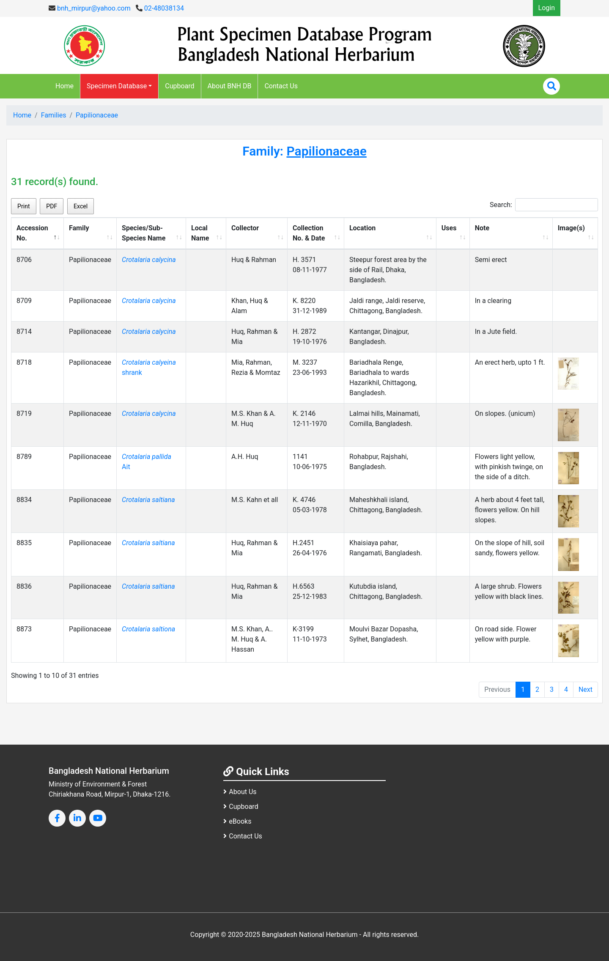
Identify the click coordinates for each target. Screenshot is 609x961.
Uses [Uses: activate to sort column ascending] (449, 228)
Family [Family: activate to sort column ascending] (79, 228)
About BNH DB (230, 86)
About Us (239, 792)
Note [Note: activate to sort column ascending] (482, 228)
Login (546, 8)
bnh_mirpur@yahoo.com (90, 8)
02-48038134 (160, 8)
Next (586, 689)
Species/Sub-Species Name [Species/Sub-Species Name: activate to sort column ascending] (143, 233)
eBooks (237, 821)
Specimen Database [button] (117, 86)
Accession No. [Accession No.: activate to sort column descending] (32, 233)
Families (53, 115)
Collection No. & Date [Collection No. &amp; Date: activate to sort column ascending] (309, 233)
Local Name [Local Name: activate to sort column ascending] (200, 233)
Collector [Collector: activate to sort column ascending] (245, 228)
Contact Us (281, 86)
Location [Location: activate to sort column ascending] (362, 228)
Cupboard (179, 86)
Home (64, 86)
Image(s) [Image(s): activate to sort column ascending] (571, 228)
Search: (544, 204)
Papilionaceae (97, 115)
